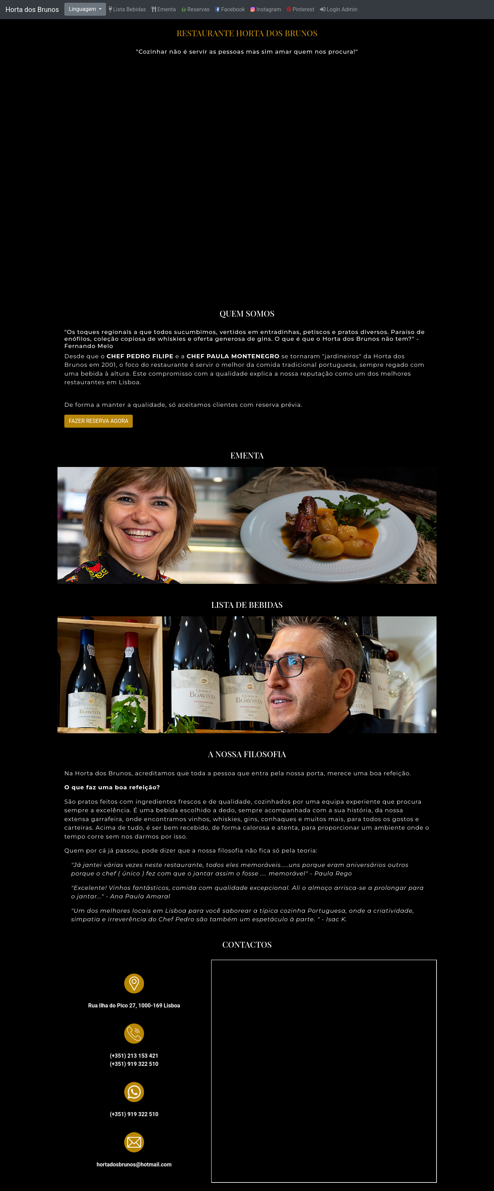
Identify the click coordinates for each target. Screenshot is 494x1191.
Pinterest (300, 9)
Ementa (164, 9)
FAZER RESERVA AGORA (98, 421)
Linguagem (83, 9)
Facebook (230, 9)
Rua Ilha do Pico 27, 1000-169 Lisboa (134, 1005)
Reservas (195, 9)
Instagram (265, 9)
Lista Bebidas (127, 9)
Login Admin (339, 9)
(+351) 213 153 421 (134, 1056)
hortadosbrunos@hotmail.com (133, 1164)
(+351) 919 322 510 (134, 1064)
